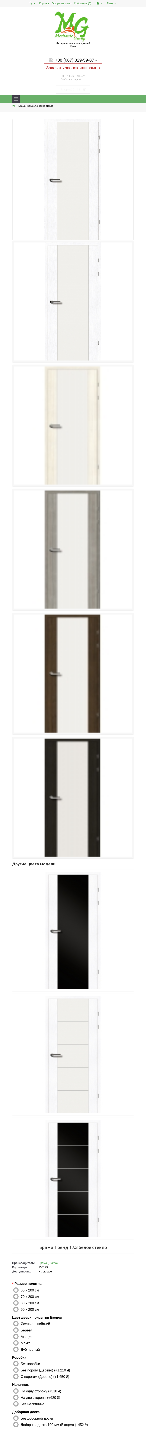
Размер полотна (28, 1284)
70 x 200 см (30, 1297)
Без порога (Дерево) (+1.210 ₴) (45, 1370)
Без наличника (32, 1404)
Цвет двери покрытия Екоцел (37, 1317)
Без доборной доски (37, 1418)
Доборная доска (26, 1412)
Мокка (26, 1343)
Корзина (44, 3)
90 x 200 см (30, 1309)
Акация (26, 1337)
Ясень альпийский (35, 1324)
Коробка (19, 1357)
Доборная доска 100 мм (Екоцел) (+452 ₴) (54, 1425)
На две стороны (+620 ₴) (40, 1397)
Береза (26, 1330)
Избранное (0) (82, 3)
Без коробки (30, 1364)
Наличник (20, 1384)
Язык (111, 3)
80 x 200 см (30, 1303)
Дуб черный (30, 1349)
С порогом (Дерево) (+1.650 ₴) (45, 1377)
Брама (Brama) (48, 1263)
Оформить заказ (62, 3)
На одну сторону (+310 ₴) (41, 1391)
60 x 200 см (30, 1290)
